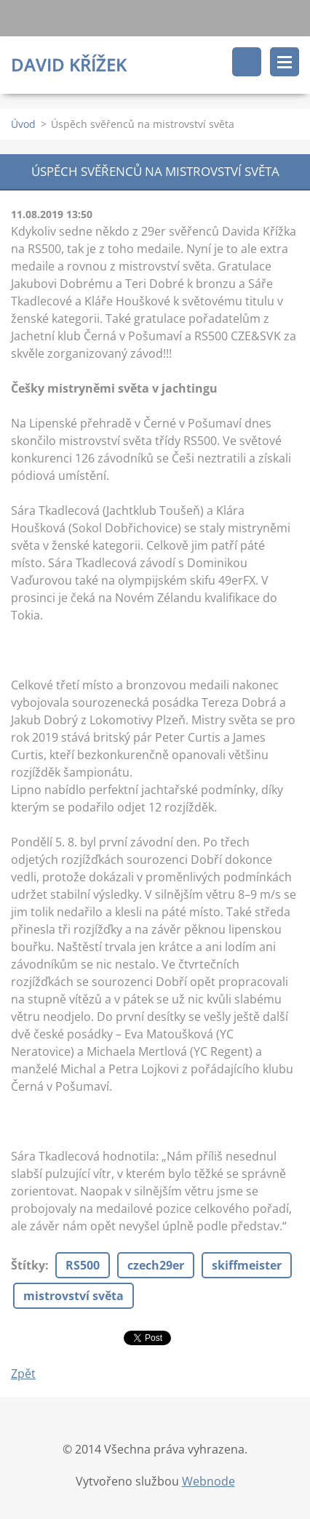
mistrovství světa (73, 1296)
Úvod (23, 124)
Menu (284, 61)
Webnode (208, 1481)
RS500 (82, 1265)
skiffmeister (247, 1265)
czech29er (155, 1265)
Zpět (23, 1374)
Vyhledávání (246, 61)
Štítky (28, 1265)
